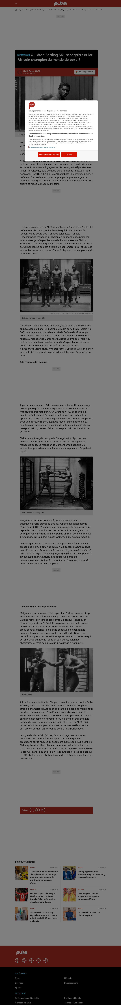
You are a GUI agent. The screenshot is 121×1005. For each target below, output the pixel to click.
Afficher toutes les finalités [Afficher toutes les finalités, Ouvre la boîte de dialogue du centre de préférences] (49, 155)
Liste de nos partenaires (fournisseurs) (42, 147)
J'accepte (69, 155)
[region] (61, 130)
